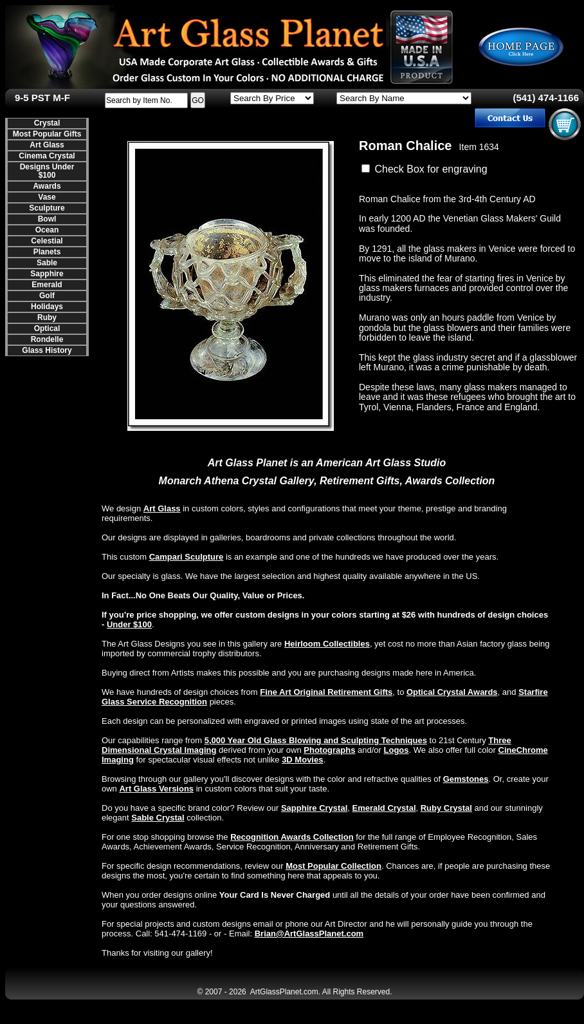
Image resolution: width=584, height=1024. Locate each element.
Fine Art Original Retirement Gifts (326, 692)
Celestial (46, 240)
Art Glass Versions (156, 788)
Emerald (47, 284)
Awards (46, 186)
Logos (396, 750)
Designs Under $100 (47, 171)
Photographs (329, 750)
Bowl (47, 218)
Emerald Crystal (384, 808)
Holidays (47, 306)
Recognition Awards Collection (291, 837)
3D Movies (302, 759)
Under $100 (129, 624)
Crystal (47, 123)
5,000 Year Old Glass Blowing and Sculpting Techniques (316, 740)
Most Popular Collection (333, 866)
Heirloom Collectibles (327, 644)
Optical (47, 328)
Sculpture (46, 208)
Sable (47, 262)
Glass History (46, 350)
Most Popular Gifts (47, 133)
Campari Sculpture (186, 557)
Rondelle (47, 339)
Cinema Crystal (47, 155)
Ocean (47, 229)
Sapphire (46, 273)
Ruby (47, 317)
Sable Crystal (157, 817)
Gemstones (466, 779)
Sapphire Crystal (314, 808)
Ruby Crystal (446, 808)
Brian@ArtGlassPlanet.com (309, 933)
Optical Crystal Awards (452, 692)
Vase (46, 197)
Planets (47, 251)
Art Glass (47, 144)
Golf (47, 295)
